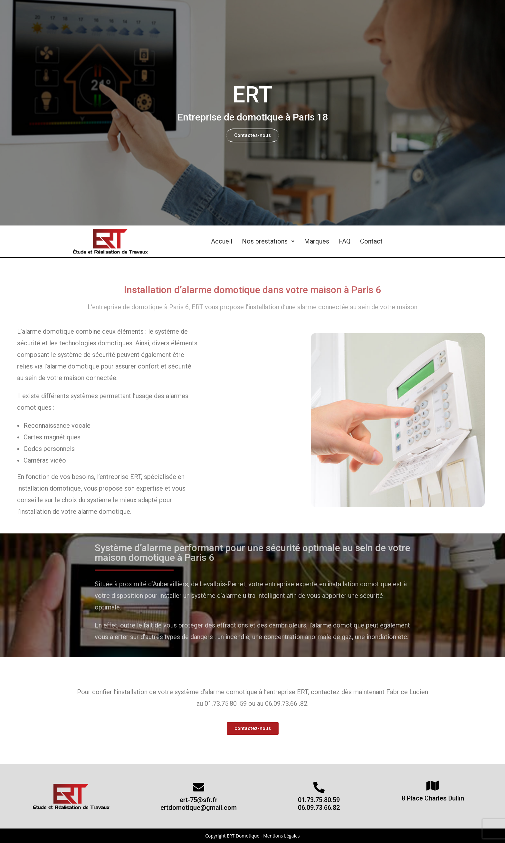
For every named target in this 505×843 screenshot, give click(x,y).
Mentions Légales (281, 836)
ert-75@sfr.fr (198, 800)
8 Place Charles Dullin (433, 798)
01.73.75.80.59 (319, 800)
